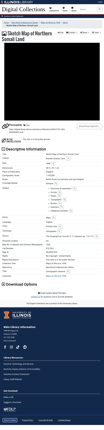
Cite (60, 32)
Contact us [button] (35, 297)
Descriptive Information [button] (24, 149)
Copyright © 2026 (46, 420)
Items (65, 9)
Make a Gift (8, 397)
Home (6, 23)
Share (84, 32)
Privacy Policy (27, 420)
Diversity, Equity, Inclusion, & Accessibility (22, 369)
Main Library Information (19, 327)
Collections (54, 9)
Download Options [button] (19, 284)
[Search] (87, 9)
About (74, 9)
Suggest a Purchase (12, 402)
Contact (71, 32)
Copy (26, 125)
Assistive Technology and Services (19, 363)
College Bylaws (64, 420)
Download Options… (89, 126)
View (95, 32)
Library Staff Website (13, 379)
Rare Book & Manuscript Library (25, 23)
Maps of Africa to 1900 (50, 23)
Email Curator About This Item (52, 293)
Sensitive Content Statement (13, 16)
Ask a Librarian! (10, 340)
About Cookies (10, 420)
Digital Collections (23, 9)
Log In (100, 2)
